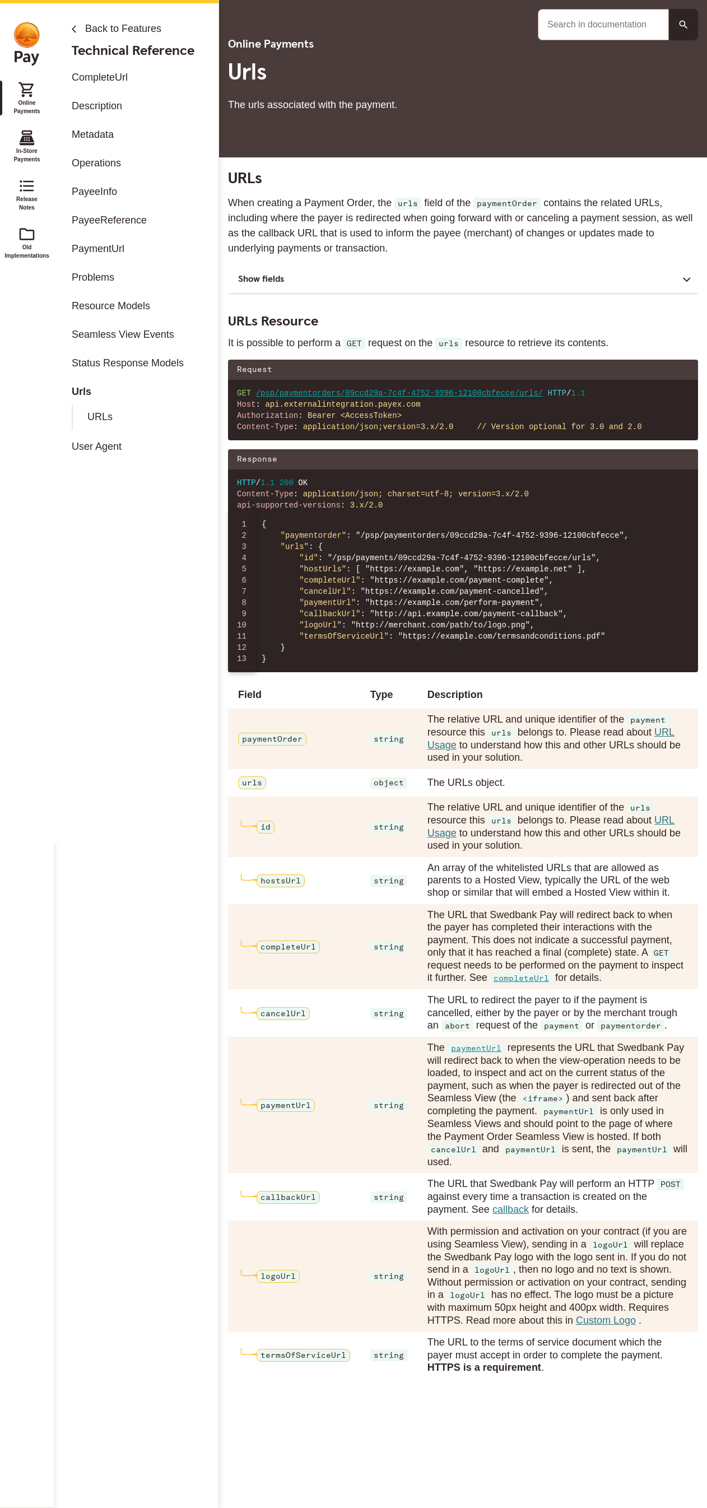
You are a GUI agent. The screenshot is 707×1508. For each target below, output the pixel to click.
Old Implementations (27, 242)
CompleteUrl (100, 77)
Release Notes (27, 194)
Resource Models (111, 305)
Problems (93, 277)
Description (97, 105)
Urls (81, 391)
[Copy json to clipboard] (684, 459)
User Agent (97, 446)
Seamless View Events (123, 334)
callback (510, 1209)
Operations (96, 163)
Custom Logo (606, 1320)
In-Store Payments (26, 145)
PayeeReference (109, 220)
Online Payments (26, 97)
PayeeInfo (94, 191)
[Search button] (683, 24)
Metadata (93, 134)
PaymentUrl (98, 248)
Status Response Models (128, 363)
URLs (100, 416)
